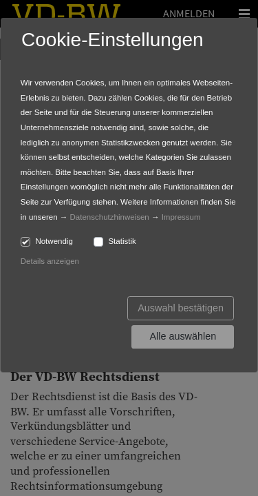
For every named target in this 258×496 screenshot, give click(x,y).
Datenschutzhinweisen (109, 217)
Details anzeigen (50, 261)
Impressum (181, 217)
